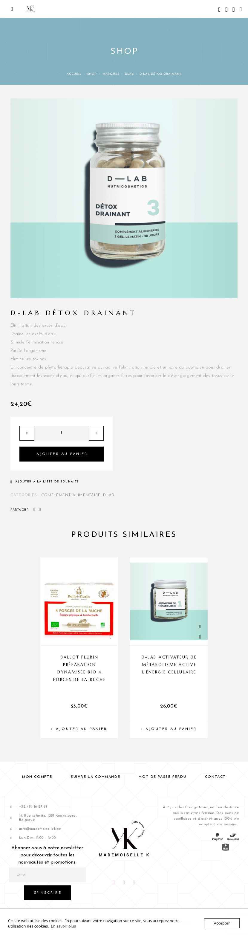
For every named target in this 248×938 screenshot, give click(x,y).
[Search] (219, 10)
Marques (110, 74)
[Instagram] (124, 883)
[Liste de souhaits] (233, 10)
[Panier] (240, 10)
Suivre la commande (95, 777)
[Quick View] (110, 626)
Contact (215, 777)
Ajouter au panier (62, 454)
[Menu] (12, 9)
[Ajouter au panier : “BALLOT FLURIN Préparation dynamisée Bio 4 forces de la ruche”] (79, 729)
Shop (92, 74)
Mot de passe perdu (162, 777)
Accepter (222, 923)
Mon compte (37, 777)
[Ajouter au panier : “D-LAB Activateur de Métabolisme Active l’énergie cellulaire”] (169, 729)
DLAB (129, 74)
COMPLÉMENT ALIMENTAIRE (71, 495)
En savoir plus (63, 926)
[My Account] (226, 10)
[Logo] (30, 9)
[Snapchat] (134, 883)
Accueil (74, 74)
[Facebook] (114, 883)
